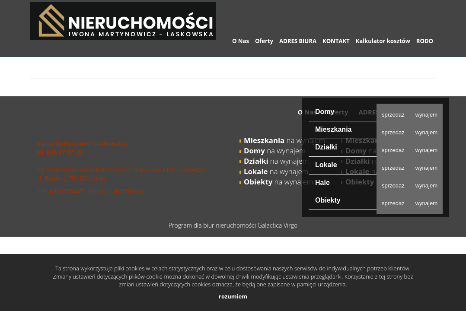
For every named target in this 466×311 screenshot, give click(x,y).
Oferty (264, 41)
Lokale (326, 164)
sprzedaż (393, 114)
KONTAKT (336, 41)
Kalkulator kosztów (383, 41)
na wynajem (284, 140)
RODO (424, 41)
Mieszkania (333, 129)
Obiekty (328, 200)
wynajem (426, 114)
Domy (324, 111)
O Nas (240, 41)
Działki (326, 147)
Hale (322, 182)
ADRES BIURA (297, 41)
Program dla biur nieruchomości (213, 225)
